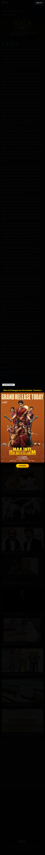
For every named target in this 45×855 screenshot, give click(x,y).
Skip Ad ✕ (39, 3)
